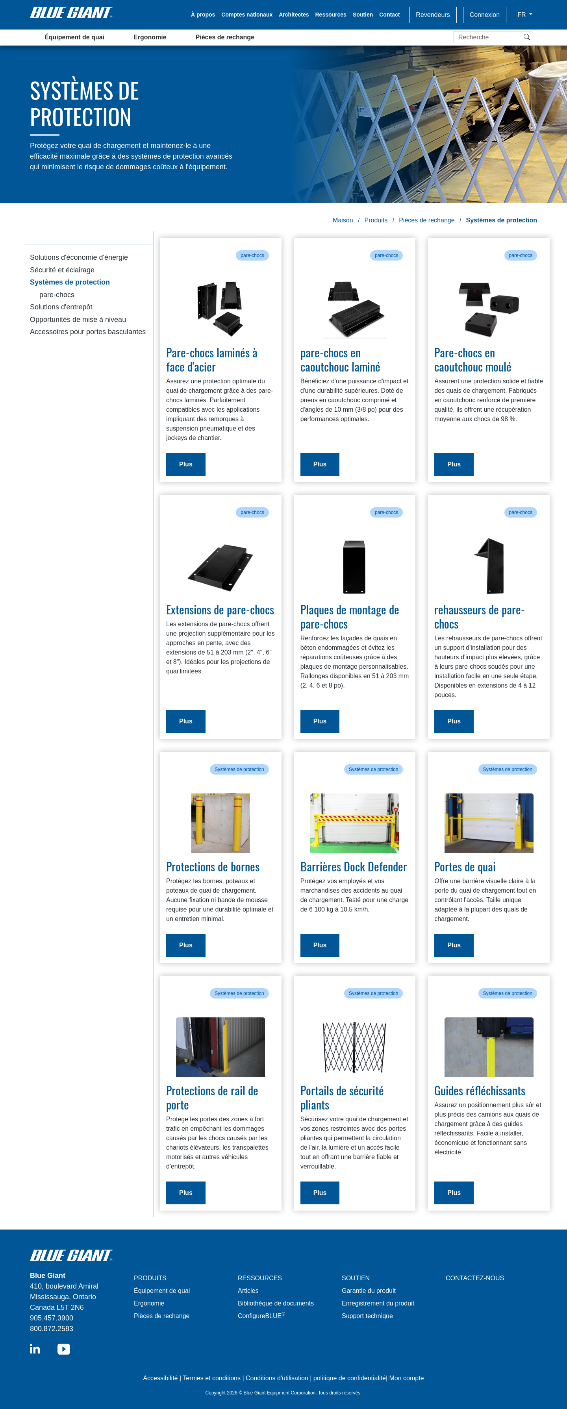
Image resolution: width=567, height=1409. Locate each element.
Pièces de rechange (225, 37)
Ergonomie (150, 37)
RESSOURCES (260, 1278)
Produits (376, 220)
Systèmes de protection (70, 282)
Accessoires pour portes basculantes (88, 332)
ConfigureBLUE (261, 1316)
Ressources (330, 14)
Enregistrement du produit (378, 1303)
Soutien (363, 14)
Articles (248, 1290)
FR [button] (522, 14)
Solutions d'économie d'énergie (79, 257)
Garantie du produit (369, 1290)
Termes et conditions (212, 1378)
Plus (186, 464)
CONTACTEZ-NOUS (475, 1278)
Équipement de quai (74, 37)
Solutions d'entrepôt (61, 307)
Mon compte (406, 1378)
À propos (203, 14)
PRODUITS (150, 1278)
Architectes (294, 14)
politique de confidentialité (349, 1378)
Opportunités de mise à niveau (78, 320)
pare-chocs (56, 295)
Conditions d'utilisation (277, 1378)
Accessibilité (161, 1378)
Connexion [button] (485, 14)
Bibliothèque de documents (276, 1303)
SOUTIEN (356, 1278)
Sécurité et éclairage (62, 270)
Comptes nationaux (246, 14)
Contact (389, 14)
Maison (343, 220)
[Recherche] (492, 37)
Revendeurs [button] (433, 14)
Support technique (367, 1316)
